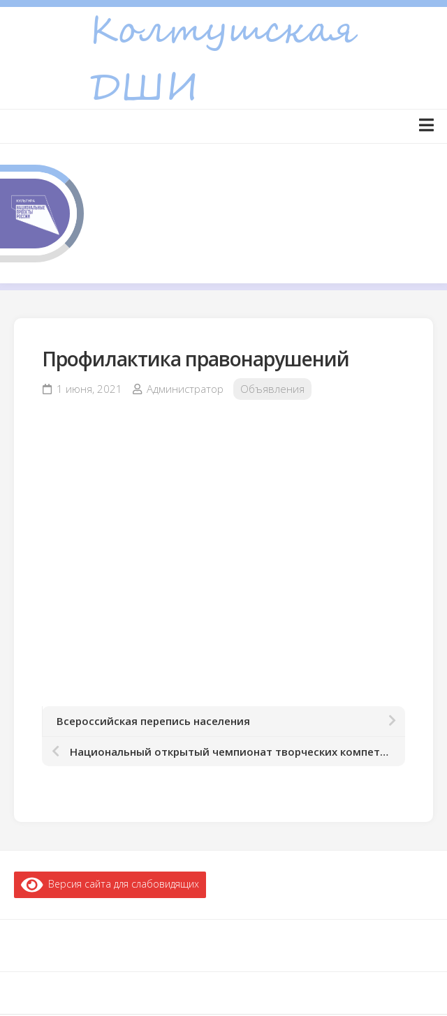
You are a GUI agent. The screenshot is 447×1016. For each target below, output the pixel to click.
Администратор (185, 389)
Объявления (272, 389)
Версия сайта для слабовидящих (110, 883)
